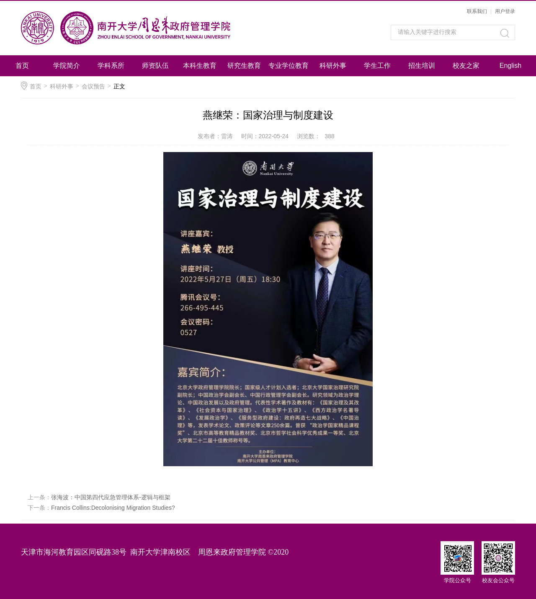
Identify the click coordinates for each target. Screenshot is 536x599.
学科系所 (111, 65)
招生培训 (421, 65)
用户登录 (505, 11)
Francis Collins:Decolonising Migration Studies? (113, 507)
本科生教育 (199, 65)
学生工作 (377, 65)
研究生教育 (244, 65)
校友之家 (466, 65)
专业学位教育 (288, 65)
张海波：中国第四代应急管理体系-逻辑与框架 (110, 497)
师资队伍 (155, 65)
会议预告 (93, 86)
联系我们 (477, 11)
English (510, 65)
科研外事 (333, 65)
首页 (22, 65)
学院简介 (66, 65)
